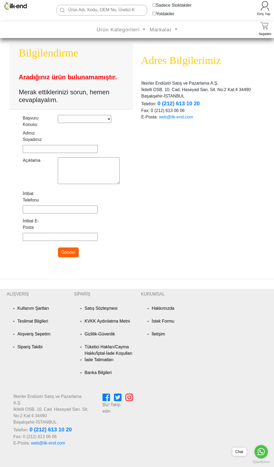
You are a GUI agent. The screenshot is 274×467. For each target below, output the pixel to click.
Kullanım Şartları (33, 308)
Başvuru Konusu (31, 121)
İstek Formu (163, 321)
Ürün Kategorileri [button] (119, 29)
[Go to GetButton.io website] (261, 461)
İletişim (158, 334)
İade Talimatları (99, 359)
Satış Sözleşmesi (101, 308)
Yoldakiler (165, 14)
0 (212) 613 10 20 (178, 103)
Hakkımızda (163, 308)
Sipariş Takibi (30, 347)
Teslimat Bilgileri (32, 321)
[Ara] (62, 10)
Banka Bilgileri (98, 372)
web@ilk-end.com (176, 117)
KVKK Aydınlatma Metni (107, 321)
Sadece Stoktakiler (174, 5)
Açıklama (31, 160)
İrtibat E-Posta (31, 224)
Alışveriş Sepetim (34, 334)
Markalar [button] (161, 29)
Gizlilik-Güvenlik (100, 334)
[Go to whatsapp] (261, 451)
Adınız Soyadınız (32, 136)
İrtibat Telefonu (31, 196)
